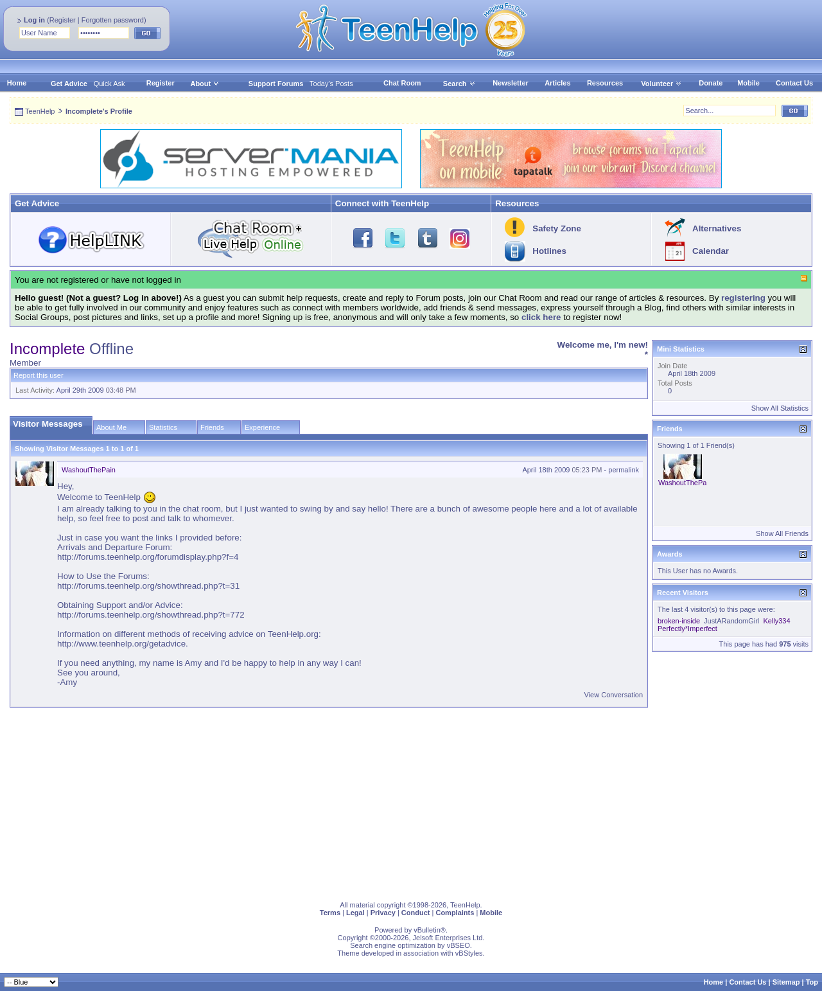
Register (62, 20)
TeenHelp (40, 111)
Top (812, 982)
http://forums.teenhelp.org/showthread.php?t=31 (148, 586)
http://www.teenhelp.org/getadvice (121, 643)
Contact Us (794, 83)
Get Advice (69, 83)
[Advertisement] (395, 801)
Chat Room (402, 83)
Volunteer (657, 83)
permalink (623, 470)
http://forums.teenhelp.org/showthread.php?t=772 (151, 615)
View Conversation (613, 695)
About (200, 83)
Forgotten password (113, 20)
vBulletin (427, 930)
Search (459, 83)
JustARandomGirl (731, 621)
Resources (605, 83)
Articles (557, 83)
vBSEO (458, 945)
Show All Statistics (780, 408)
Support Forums (276, 83)
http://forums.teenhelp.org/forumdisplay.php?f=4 (147, 557)
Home (17, 83)
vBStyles (469, 953)
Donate (710, 83)
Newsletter (511, 83)
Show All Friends (782, 533)
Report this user (38, 375)
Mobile (748, 83)
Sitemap (786, 982)
